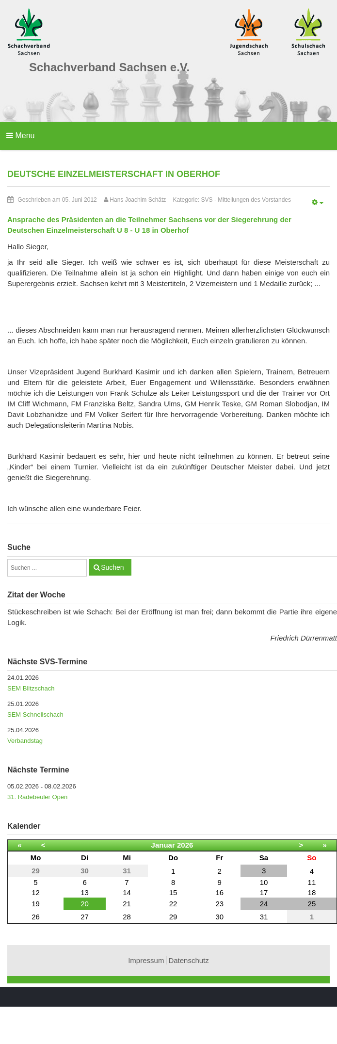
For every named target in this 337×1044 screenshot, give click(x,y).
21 (127, 903)
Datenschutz (188, 960)
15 (173, 892)
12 (36, 892)
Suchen (112, 567)
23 (219, 903)
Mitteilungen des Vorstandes (254, 199)
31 (264, 917)
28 (127, 917)
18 (312, 892)
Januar (163, 845)
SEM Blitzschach (31, 688)
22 (173, 903)
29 (173, 917)
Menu (20, 135)
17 (264, 892)
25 (312, 903)
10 (264, 882)
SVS (207, 199)
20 (84, 903)
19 (36, 903)
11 (312, 882)
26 (36, 917)
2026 (185, 845)
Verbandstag (25, 740)
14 (127, 892)
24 (264, 903)
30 (219, 917)
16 (219, 892)
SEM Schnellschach (35, 714)
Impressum (146, 960)
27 (84, 917)
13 (84, 892)
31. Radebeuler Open (37, 797)
